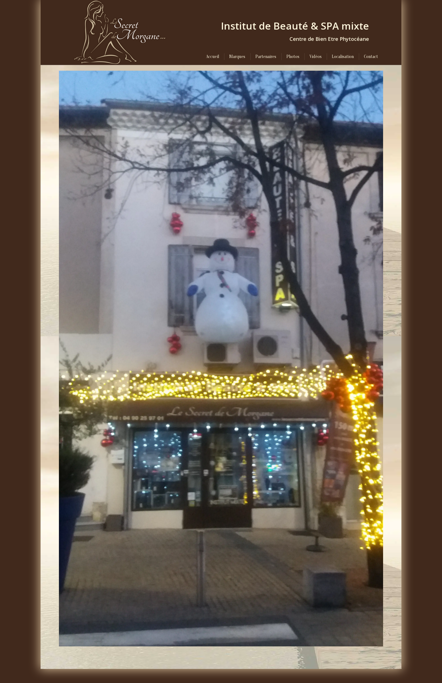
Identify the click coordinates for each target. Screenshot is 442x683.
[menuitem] (212, 57)
